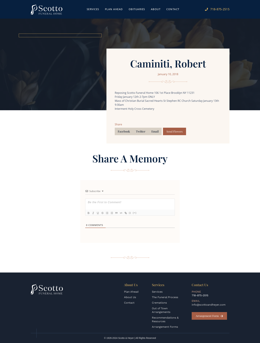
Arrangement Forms (165, 326)
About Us (130, 297)
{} (130, 212)
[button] (124, 131)
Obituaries (137, 9)
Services (93, 9)
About (156, 9)
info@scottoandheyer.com (209, 304)
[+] (134, 212)
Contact (172, 9)
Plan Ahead (114, 9)
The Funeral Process (165, 297)
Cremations (159, 302)
